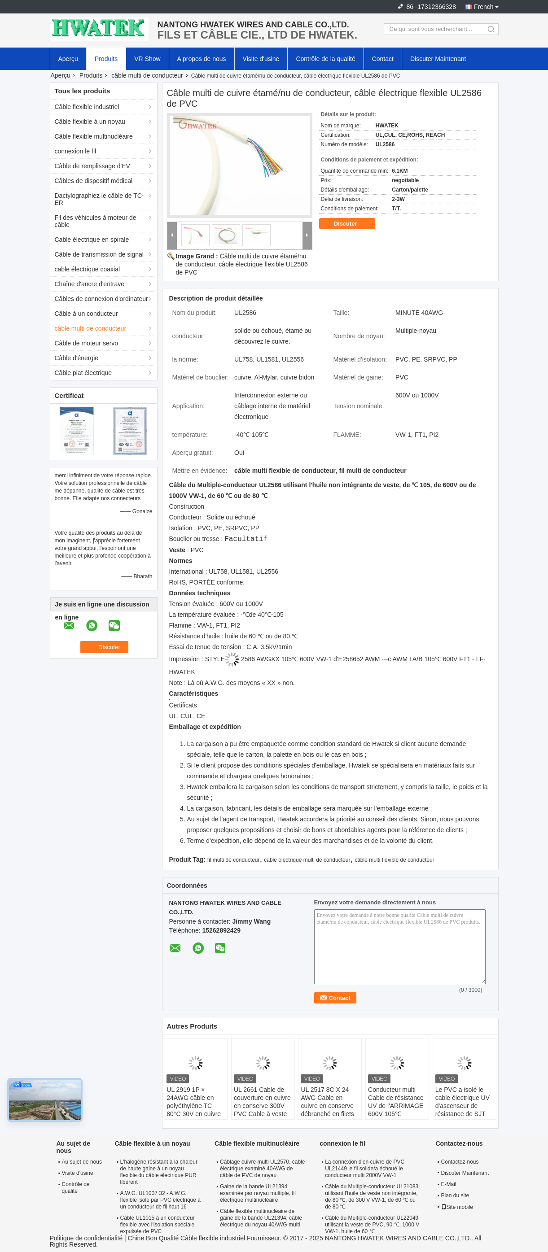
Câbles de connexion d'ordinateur (101, 298)
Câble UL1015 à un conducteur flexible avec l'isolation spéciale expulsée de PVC (157, 1225)
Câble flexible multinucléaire (94, 136)
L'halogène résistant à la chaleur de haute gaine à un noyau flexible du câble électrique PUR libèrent (158, 1172)
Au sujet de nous (82, 1162)
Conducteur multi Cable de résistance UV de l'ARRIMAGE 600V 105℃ (396, 1101)
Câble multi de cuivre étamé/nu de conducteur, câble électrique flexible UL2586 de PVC (242, 264)
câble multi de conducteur (147, 75)
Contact (383, 58)
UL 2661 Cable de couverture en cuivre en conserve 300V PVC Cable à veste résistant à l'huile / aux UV (262, 1110)
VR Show (147, 58)
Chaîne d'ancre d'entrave (90, 284)
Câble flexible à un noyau (90, 121)
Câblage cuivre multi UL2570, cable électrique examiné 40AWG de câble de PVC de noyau (262, 1168)
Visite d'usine (261, 58)
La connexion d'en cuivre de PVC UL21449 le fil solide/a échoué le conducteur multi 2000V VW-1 (364, 1168)
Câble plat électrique (83, 372)
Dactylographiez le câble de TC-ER (99, 199)
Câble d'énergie (77, 358)
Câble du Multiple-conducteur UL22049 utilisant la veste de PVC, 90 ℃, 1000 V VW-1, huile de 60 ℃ (372, 1225)
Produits (106, 58)
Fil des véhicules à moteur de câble (95, 221)
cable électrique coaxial (87, 269)
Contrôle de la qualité (325, 58)
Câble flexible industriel (87, 106)
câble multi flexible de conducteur (394, 860)
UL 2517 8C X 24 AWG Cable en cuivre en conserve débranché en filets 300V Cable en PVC (329, 1105)
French (484, 6)
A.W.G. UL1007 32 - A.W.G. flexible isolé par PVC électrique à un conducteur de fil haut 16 (160, 1200)
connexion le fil (75, 151)
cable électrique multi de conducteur (307, 860)
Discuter (352, 223)
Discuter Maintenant (438, 58)
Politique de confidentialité (86, 1238)
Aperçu (68, 58)
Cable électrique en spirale (92, 239)
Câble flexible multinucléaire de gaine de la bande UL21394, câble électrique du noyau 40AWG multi (261, 1218)
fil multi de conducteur (233, 860)
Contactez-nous (460, 1162)
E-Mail (448, 1184)
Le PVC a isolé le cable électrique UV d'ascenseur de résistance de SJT (462, 1101)
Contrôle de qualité (76, 1187)
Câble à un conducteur (86, 313)
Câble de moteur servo (86, 343)
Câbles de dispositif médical (94, 180)
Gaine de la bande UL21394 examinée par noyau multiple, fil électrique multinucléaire (258, 1193)
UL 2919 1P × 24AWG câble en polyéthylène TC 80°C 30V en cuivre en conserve (194, 1105)
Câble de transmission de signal (99, 254)
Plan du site (455, 1195)
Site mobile (457, 1207)
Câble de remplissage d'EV (92, 166)
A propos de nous (201, 58)
